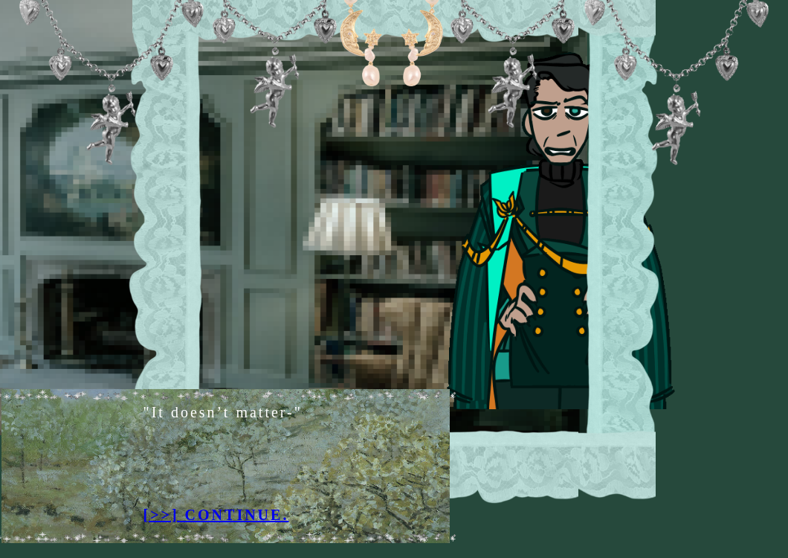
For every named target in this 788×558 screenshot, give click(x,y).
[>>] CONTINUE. (216, 515)
